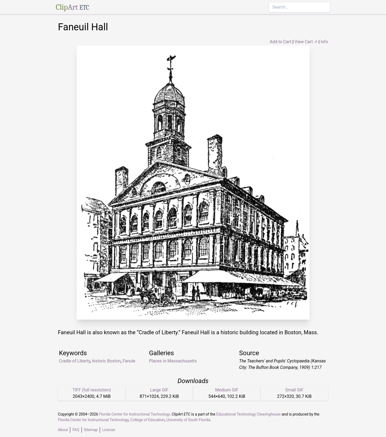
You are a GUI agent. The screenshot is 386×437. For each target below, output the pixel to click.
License (108, 430)
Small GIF (294, 389)
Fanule (129, 360)
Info (324, 41)
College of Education (147, 420)
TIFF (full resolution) (91, 389)
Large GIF (159, 389)
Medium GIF (226, 389)
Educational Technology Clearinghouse (248, 414)
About (63, 430)
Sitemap (91, 430)
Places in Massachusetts (173, 360)
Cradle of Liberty (74, 360)
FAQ (75, 430)
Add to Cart (280, 41)
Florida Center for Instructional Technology (134, 414)
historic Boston (106, 360)
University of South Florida (188, 420)
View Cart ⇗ (306, 41)
